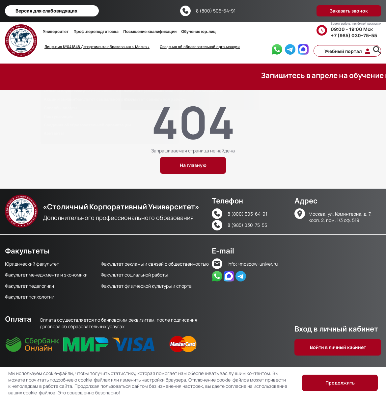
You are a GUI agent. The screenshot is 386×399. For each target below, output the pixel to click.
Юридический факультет (32, 264)
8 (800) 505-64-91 (215, 11)
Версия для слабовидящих (46, 10)
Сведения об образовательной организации (200, 47)
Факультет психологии (29, 297)
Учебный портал (343, 51)
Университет (56, 31)
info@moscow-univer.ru (253, 264)
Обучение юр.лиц (198, 31)
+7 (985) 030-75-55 (354, 35)
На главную (193, 165)
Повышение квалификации (150, 31)
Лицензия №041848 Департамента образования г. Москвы (97, 47)
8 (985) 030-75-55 (247, 225)
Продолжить (340, 383)
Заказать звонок (349, 11)
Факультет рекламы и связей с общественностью (155, 264)
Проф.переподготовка (96, 31)
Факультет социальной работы (134, 275)
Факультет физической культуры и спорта (146, 286)
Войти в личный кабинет (338, 347)
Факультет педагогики (29, 286)
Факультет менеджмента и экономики (46, 275)
